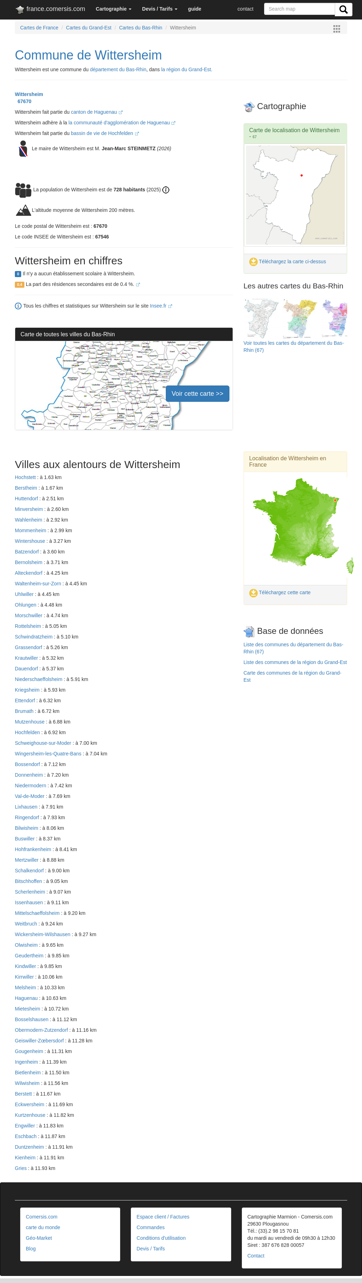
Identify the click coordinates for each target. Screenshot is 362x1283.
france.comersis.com (50, 10)
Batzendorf (27, 552)
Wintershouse (30, 541)
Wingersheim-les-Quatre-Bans (49, 753)
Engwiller (25, 1126)
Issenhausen (29, 902)
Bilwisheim (27, 828)
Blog (31, 1248)
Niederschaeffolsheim (39, 679)
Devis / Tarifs (150, 1248)
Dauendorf (27, 668)
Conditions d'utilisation (161, 1238)
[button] (113, 9)
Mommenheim (31, 530)
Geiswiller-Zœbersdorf (40, 1040)
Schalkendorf (30, 870)
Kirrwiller (25, 977)
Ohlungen (26, 605)
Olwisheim (27, 945)
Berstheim (27, 488)
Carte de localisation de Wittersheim (294, 130)
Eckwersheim (30, 1104)
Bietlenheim (28, 1072)
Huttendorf (27, 498)
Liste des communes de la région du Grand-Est (295, 662)
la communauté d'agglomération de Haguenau (122, 122)
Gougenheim (30, 1051)
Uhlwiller (25, 594)
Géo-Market (39, 1238)
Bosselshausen (32, 1019)
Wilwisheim (28, 1083)
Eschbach (26, 1136)
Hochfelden (28, 732)
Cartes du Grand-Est (88, 27)
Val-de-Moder (30, 796)
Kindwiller (26, 966)
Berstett (24, 1094)
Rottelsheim (28, 626)
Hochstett (26, 477)
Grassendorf (29, 647)
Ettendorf (25, 700)
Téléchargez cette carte (280, 592)
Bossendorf (28, 764)
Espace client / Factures (162, 1217)
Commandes (150, 1227)
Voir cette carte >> (197, 393)
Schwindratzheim (34, 637)
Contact (255, 1256)
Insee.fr (161, 306)
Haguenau (27, 998)
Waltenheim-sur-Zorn (39, 583)
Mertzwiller (27, 860)
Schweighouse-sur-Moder (43, 743)
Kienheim (26, 1157)
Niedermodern (31, 785)
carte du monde (43, 1227)
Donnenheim (29, 775)
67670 (23, 101)
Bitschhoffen (29, 881)
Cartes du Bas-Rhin (140, 27)
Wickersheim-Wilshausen (43, 934)
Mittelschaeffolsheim (38, 913)
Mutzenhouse (30, 722)
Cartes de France (39, 27)
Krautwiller (27, 658)
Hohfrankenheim (34, 849)
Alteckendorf (29, 573)
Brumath (25, 711)
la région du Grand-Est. (186, 69)
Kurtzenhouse (31, 1115)
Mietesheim (28, 1009)
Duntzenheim (30, 1147)
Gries (21, 1168)
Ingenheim (27, 1062)
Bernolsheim (29, 562)
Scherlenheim (31, 892)
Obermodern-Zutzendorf (42, 1030)
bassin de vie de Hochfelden (105, 133)
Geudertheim (30, 955)
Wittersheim (29, 94)
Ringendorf (27, 817)
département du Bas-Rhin (118, 69)
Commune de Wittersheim (88, 55)
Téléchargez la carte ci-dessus (287, 261)
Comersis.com (41, 1217)
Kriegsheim (28, 690)
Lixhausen (27, 807)
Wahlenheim (29, 520)
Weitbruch (27, 924)
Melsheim (26, 987)
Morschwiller (29, 615)
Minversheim (29, 509)
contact (245, 9)
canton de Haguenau (97, 112)
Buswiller (25, 839)
